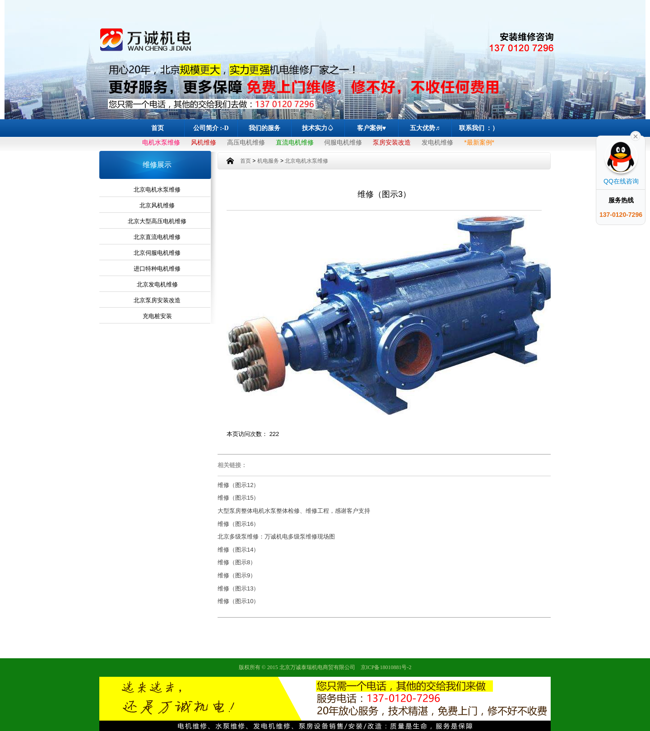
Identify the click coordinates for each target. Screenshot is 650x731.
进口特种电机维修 (157, 268)
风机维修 (203, 142)
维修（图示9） (237, 575)
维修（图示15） (238, 497)
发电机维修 (437, 142)
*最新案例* (479, 142)
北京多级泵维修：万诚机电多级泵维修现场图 (276, 536)
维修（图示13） (238, 588)
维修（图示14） (238, 549)
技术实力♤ (318, 128)
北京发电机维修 (157, 284)
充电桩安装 (157, 316)
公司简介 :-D (211, 128)
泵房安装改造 (392, 142)
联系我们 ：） (479, 128)
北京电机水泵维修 (157, 189)
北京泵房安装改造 (157, 300)
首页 (157, 128)
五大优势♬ (425, 128)
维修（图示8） (237, 562)
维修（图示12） (238, 485)
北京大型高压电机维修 (157, 221)
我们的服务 (264, 128)
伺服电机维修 (343, 142)
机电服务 (268, 161)
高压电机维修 (246, 142)
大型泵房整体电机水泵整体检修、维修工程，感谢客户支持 (294, 510)
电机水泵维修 (161, 142)
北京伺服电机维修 (157, 252)
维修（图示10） (238, 601)
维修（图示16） (238, 523)
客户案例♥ (371, 128)
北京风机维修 (157, 205)
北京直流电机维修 (157, 237)
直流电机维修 (295, 142)
